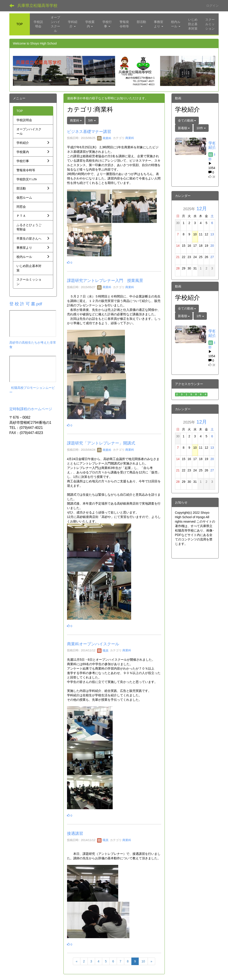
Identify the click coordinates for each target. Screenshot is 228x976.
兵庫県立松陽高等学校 (37, 5)
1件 (200, 316)
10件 (201, 128)
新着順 (184, 128)
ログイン (212, 5)
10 (143, 961)
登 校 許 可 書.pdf (25, 304)
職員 (103, 650)
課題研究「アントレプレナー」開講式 (101, 443)
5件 (92, 120)
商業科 (104, 138)
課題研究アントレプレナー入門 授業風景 (105, 280)
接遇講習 (75, 833)
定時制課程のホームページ (30, 409)
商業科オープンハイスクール (93, 644)
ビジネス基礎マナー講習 (89, 131)
